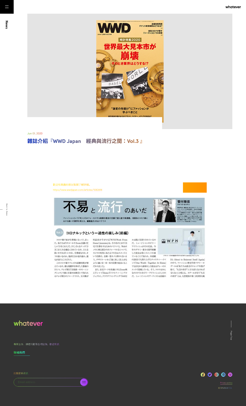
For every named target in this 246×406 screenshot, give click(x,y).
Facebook (203, 374)
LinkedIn (223, 374)
